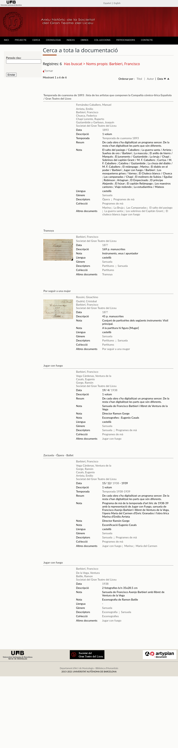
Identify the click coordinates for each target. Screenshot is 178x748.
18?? (105, 245)
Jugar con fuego (130, 214)
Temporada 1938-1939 (116, 491)
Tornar (48, 71)
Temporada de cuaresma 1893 (120, 138)
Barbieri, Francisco (87, 112)
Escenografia (109, 612)
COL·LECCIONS (102, 40)
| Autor (149, 78)
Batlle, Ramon (84, 576)
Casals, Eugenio (85, 379)
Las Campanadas (136, 207)
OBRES (84, 40)
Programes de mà (123, 199)
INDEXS (71, 40)
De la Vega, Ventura (87, 572)
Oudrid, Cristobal (86, 301)
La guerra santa (113, 211)
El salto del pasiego (160, 207)
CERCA (36, 40)
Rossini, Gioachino (87, 297)
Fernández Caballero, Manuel (93, 104)
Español (107, 3)
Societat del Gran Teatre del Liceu (96, 125)
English (117, 3)
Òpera (106, 199)
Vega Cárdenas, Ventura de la (93, 375)
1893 (105, 129)
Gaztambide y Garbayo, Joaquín (95, 122)
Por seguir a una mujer (57, 291)
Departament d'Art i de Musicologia (77, 668)
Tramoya (48, 230)
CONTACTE (147, 40)
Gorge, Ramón (84, 382)
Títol (139, 78)
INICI (6, 40)
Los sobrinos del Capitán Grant (144, 211)
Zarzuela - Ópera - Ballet (58, 455)
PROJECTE (21, 40)
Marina (106, 207)
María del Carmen (146, 545)
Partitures (108, 265)
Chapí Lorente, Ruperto (90, 119)
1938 (114, 390)
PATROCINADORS (125, 40)
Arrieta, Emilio (84, 108)
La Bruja (119, 207)
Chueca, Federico (86, 115)
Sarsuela (107, 195)
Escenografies (110, 616)
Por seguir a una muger (116, 349)
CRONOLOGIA (53, 40)
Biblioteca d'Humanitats (107, 668)
